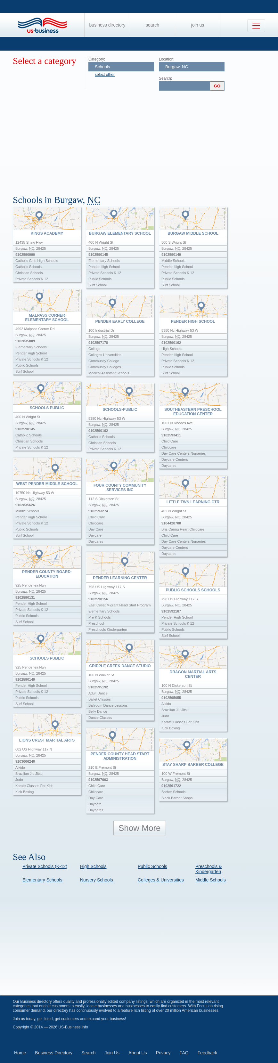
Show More (140, 828)
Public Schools (152, 866)
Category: (96, 59)
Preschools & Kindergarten (208, 869)
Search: (165, 78)
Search (152, 25)
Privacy (163, 1052)
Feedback (207, 1052)
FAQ (184, 1052)
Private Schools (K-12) (44, 866)
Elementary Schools (42, 879)
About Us (137, 1052)
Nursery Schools (96, 879)
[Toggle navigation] (256, 25)
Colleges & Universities (161, 879)
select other (105, 74)
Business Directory (107, 25)
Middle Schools (210, 879)
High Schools (93, 866)
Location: (167, 59)
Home (20, 1052)
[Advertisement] (145, 140)
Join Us (197, 25)
